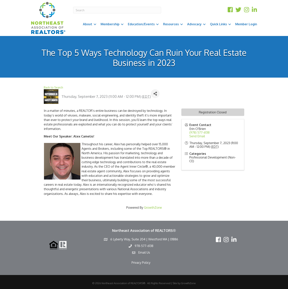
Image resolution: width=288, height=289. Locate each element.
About (87, 24)
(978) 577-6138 (199, 132)
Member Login (246, 24)
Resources (171, 24)
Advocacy (194, 24)
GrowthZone (153, 207)
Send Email (197, 136)
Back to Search (53, 87)
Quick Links (218, 24)
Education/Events (141, 24)
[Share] (155, 93)
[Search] (117, 10)
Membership (110, 24)
